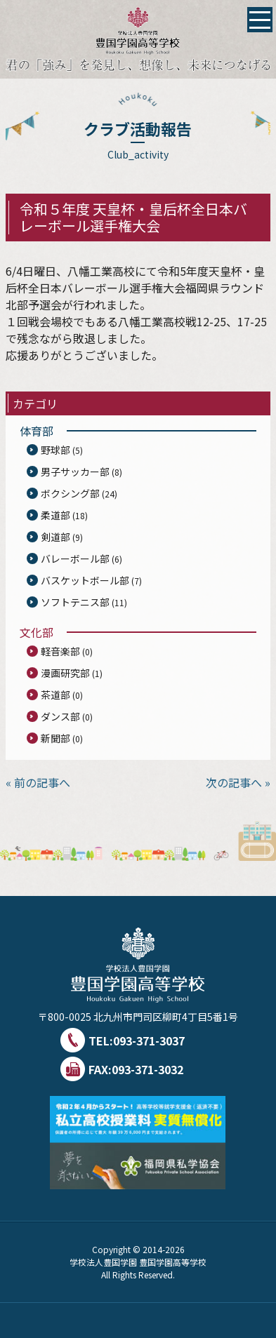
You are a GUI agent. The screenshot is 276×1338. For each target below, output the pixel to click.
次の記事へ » (238, 782)
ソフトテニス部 (75, 602)
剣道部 (55, 537)
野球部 (55, 450)
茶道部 (55, 695)
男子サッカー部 (75, 471)
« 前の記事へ (38, 782)
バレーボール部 (75, 558)
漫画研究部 (65, 673)
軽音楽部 (60, 651)
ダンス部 (60, 716)
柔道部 (55, 515)
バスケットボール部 (85, 580)
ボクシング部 (70, 493)
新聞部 (55, 738)
